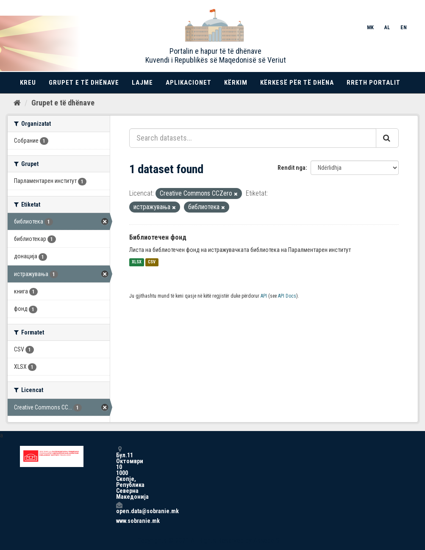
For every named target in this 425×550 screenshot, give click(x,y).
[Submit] (387, 138)
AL (387, 27)
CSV (152, 262)
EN (403, 27)
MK (370, 27)
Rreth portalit (373, 82)
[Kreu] (17, 103)
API (264, 296)
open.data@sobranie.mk (119, 508)
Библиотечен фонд (157, 237)
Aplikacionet (188, 82)
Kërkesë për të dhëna (297, 82)
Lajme (142, 82)
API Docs (287, 296)
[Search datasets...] (252, 138)
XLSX (137, 262)
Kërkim (235, 82)
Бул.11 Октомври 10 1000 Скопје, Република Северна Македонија (119, 473)
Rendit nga (292, 167)
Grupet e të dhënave (84, 82)
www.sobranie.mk (119, 521)
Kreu (28, 82)
